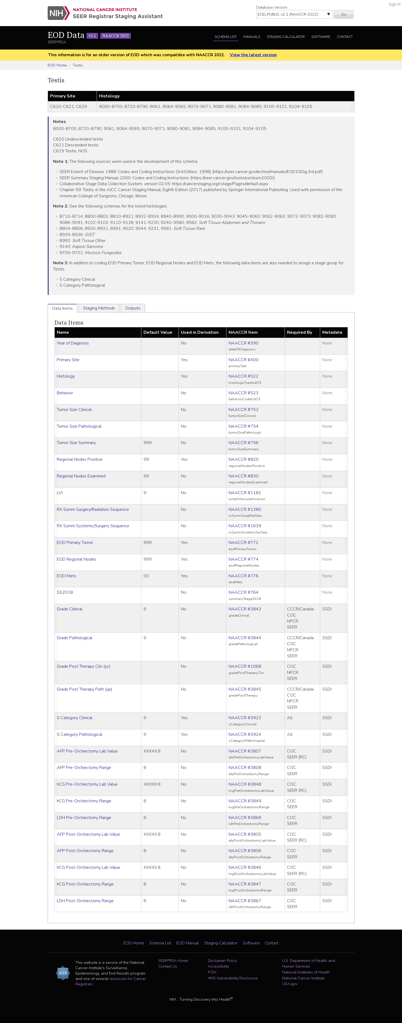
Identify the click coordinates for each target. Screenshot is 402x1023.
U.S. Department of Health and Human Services (308, 963)
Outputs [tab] (133, 308)
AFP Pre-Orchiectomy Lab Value (87, 751)
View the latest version (253, 55)
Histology (66, 376)
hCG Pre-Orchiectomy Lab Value (87, 784)
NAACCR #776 (243, 576)
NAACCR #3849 (245, 801)
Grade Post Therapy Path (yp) (84, 689)
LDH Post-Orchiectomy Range (85, 901)
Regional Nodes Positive (80, 459)
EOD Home (57, 65)
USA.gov (290, 983)
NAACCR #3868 (245, 818)
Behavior (65, 393)
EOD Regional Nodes (76, 559)
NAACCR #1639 (245, 526)
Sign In (395, 4)
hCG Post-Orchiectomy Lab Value (88, 867)
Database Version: (272, 7)
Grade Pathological (74, 638)
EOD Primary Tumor (75, 543)
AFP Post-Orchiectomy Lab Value (88, 834)
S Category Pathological (79, 734)
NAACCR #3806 (245, 851)
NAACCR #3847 (245, 884)
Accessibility (218, 966)
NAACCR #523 (243, 393)
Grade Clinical (69, 609)
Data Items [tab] (62, 308)
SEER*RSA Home (173, 960)
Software (320, 36)
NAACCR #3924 (245, 734)
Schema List (226, 36)
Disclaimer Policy (222, 960)
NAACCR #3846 (245, 867)
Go (343, 14)
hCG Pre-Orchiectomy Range (84, 801)
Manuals (251, 36)
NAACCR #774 (243, 559)
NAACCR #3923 (245, 718)
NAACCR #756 (243, 443)
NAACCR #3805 (245, 834)
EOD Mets (66, 576)
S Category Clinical (74, 718)
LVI (59, 493)
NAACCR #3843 (245, 609)
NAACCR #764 (243, 592)
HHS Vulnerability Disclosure (233, 978)
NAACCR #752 (243, 410)
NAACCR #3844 (245, 638)
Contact (345, 36)
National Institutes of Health (306, 972)
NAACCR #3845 (245, 689)
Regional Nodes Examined (81, 476)
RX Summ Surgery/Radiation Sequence (93, 509)
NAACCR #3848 (245, 784)
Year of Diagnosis (73, 343)
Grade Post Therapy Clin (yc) (83, 666)
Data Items (68, 322)
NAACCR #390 (243, 343)
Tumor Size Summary (76, 443)
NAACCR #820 (243, 459)
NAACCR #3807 (245, 751)
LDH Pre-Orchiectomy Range (84, 818)
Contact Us (167, 966)
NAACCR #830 (243, 476)
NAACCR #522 (243, 376)
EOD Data (89, 35)
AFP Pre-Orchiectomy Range (84, 768)
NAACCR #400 (243, 360)
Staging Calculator (286, 36)
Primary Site (68, 360)
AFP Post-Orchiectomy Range (85, 851)
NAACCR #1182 (245, 493)
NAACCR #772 (243, 543)
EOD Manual (187, 943)
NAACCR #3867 (245, 901)
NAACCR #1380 (245, 509)
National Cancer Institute (303, 978)
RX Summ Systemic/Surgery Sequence (93, 526)
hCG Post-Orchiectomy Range (85, 884)
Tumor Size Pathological (79, 426)
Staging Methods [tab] (99, 308)
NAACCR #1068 (245, 666)
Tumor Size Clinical (74, 410)
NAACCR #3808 (245, 768)
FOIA (212, 972)
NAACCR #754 (243, 426)
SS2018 (65, 592)
